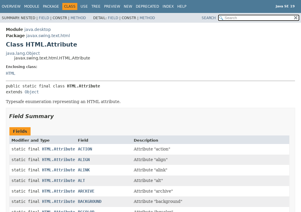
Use (84, 6)
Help (181, 6)
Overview (11, 6)
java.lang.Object (23, 53)
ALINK (84, 170)
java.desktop (37, 29)
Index (168, 6)
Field (44, 18)
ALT (81, 180)
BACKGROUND (89, 201)
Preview (112, 6)
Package (51, 6)
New (128, 6)
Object (32, 92)
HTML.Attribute (58, 149)
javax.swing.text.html (48, 35)
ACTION (85, 149)
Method (78, 18)
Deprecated (147, 6)
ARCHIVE (86, 191)
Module (31, 6)
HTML (10, 73)
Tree (96, 6)
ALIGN (84, 159)
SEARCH (209, 18)
